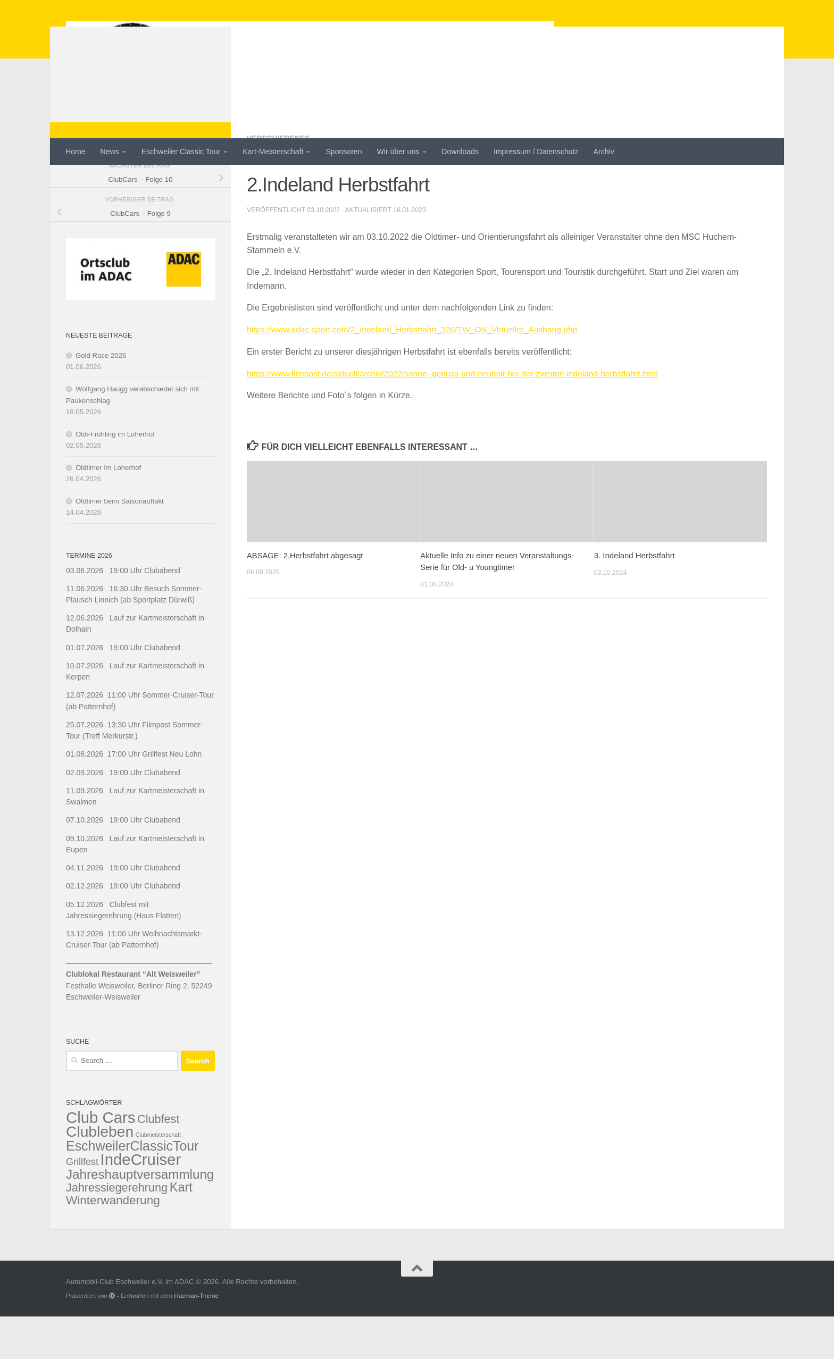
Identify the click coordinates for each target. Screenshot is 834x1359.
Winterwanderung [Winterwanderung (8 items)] (113, 1242)
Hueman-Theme (196, 1338)
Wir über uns (398, 151)
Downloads (460, 151)
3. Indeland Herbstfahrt (634, 597)
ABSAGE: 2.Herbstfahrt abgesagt (306, 597)
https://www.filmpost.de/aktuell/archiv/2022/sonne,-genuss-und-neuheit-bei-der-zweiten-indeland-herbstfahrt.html (456, 415)
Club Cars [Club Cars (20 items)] (100, 1160)
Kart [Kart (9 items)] (181, 1230)
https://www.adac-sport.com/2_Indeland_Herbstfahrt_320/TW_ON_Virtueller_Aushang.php (415, 371)
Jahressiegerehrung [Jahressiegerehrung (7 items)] (117, 1230)
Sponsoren (344, 151)
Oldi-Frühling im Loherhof (115, 477)
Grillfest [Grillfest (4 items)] (82, 1204)
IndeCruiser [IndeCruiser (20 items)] (141, 1202)
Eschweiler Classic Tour (180, 151)
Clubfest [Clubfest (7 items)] (158, 1161)
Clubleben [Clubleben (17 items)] (100, 1173)
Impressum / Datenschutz (536, 151)
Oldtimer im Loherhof (108, 510)
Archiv (604, 151)
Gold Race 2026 (101, 398)
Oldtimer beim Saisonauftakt (120, 544)
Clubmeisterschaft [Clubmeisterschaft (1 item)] (158, 1177)
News (110, 151)
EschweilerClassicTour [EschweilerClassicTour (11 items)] (132, 1188)
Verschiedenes (279, 181)
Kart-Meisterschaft (273, 151)
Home (75, 151)
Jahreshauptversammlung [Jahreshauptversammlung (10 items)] (140, 1217)
